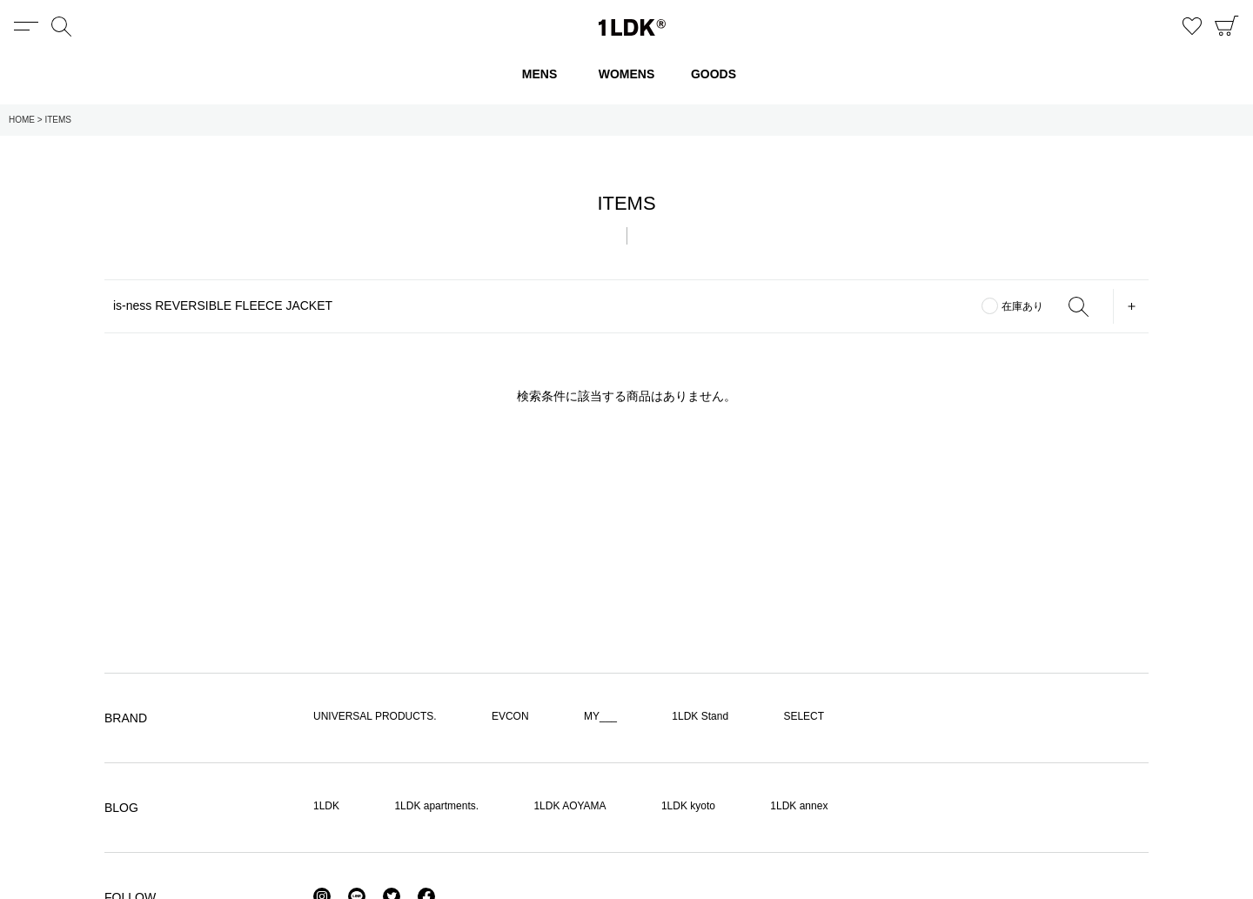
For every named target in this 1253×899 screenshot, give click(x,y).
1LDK (632, 27)
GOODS (713, 74)
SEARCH (1078, 306)
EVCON (510, 716)
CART (1226, 26)
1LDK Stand (700, 716)
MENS (539, 74)
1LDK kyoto (688, 806)
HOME (22, 119)
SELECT (803, 716)
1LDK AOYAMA (569, 806)
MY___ (600, 716)
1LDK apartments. (436, 806)
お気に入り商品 (1192, 26)
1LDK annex (799, 806)
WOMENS (627, 74)
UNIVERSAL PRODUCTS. (375, 716)
